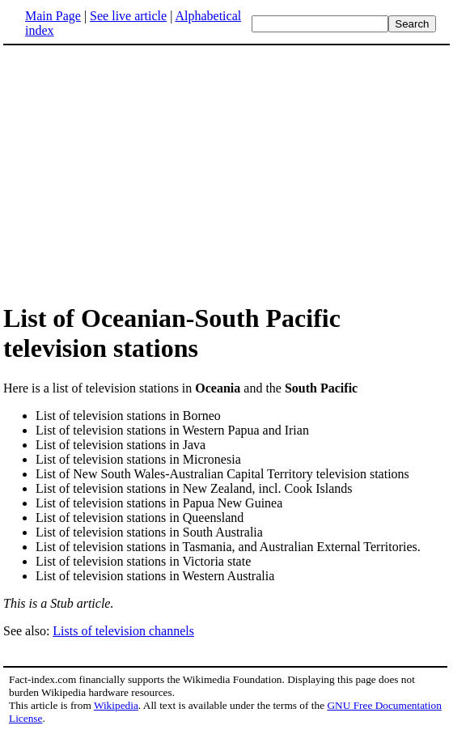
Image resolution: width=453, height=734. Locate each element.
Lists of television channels (123, 631)
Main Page (53, 16)
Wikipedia (116, 705)
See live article (128, 16)
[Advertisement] (139, 173)
